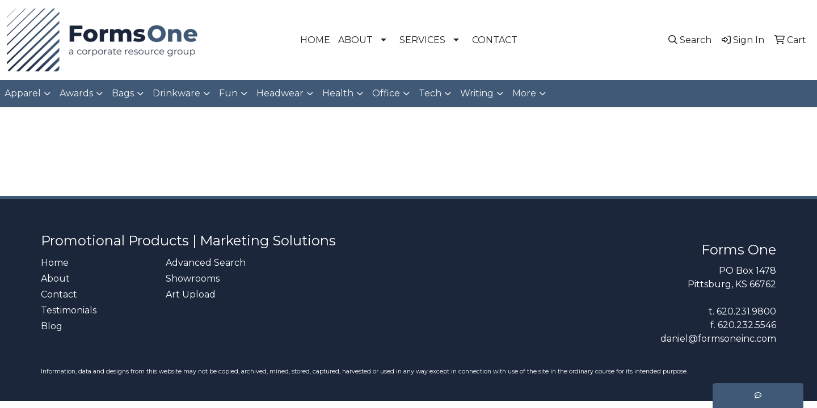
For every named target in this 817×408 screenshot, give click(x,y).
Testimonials (68, 310)
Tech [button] (430, 93)
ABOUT (355, 40)
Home (55, 262)
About (55, 278)
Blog (51, 326)
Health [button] (337, 93)
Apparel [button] (23, 93)
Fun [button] (228, 93)
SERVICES (422, 40)
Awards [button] (76, 93)
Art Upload (191, 294)
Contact (59, 294)
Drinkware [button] (176, 93)
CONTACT (494, 40)
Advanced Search (206, 262)
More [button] (524, 93)
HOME (315, 40)
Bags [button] (123, 93)
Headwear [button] (280, 93)
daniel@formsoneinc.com (718, 338)
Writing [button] (477, 93)
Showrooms (193, 278)
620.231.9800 (746, 311)
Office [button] (386, 93)
